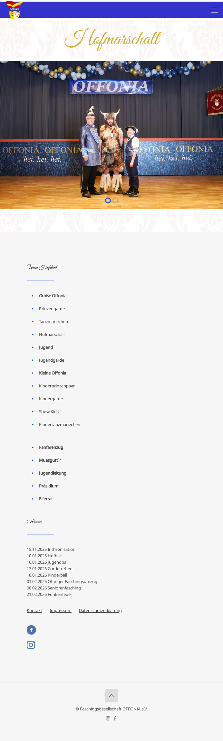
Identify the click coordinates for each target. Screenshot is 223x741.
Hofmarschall (51, 334)
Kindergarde (51, 399)
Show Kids (49, 411)
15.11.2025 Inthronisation (51, 549)
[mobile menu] (214, 9)
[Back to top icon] (111, 695)
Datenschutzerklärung (100, 610)
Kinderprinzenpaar (57, 386)
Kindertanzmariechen (59, 424)
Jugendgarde (51, 360)
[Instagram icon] (108, 718)
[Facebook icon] (114, 718)
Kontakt (34, 610)
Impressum (61, 610)
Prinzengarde (52, 308)
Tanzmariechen (53, 321)
